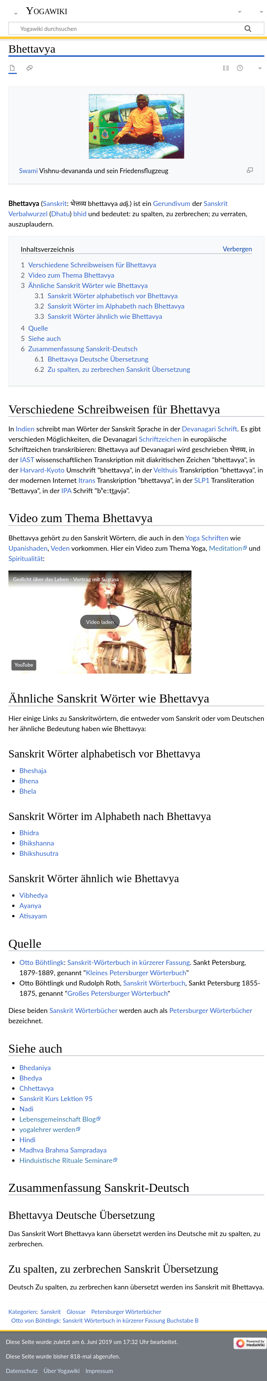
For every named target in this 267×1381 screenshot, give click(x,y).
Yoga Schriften (206, 538)
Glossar (76, 1311)
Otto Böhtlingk (41, 962)
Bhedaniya (35, 1067)
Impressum (99, 1370)
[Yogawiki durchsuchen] (136, 28)
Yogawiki (47, 10)
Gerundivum (171, 203)
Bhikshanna (36, 843)
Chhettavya (36, 1088)
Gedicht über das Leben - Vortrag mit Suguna (66, 579)
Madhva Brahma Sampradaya (63, 1150)
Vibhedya (33, 895)
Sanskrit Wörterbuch (154, 983)
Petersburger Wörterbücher (210, 1010)
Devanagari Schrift (209, 428)
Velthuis (165, 470)
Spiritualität (25, 558)
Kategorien (22, 1311)
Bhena (29, 781)
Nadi (26, 1108)
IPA (66, 490)
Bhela (27, 791)
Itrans (87, 480)
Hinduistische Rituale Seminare (66, 1160)
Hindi (27, 1139)
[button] (99, 622)
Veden (60, 548)
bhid (80, 213)
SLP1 (201, 480)
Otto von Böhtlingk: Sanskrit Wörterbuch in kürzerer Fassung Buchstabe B (105, 1320)
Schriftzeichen (160, 439)
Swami (28, 171)
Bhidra (29, 832)
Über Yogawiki (61, 1370)
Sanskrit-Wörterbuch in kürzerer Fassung (129, 962)
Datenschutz (22, 1370)
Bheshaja (33, 770)
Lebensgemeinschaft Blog (57, 1119)
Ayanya (30, 905)
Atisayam (33, 916)
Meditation (225, 548)
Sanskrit (55, 203)
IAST (27, 459)
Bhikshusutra (38, 853)
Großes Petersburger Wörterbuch (118, 993)
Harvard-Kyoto (42, 470)
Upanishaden (28, 548)
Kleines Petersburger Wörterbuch (136, 972)
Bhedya (30, 1078)
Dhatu (60, 213)
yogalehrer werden (47, 1129)
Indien (25, 428)
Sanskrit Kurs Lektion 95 (56, 1098)
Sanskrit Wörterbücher (83, 1010)
